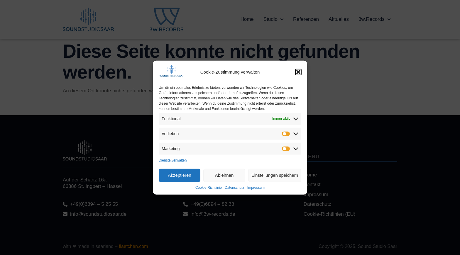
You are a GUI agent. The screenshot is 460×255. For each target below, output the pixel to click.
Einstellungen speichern (274, 175)
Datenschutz (234, 187)
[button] (298, 72)
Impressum (256, 187)
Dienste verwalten (173, 160)
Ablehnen (224, 175)
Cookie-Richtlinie (208, 187)
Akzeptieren (179, 175)
